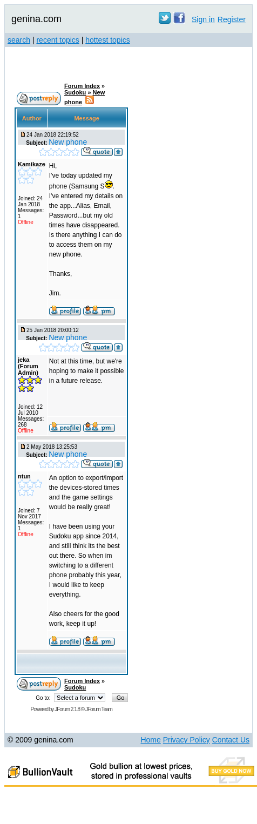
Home (150, 739)
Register (232, 19)
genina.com (36, 18)
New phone (68, 142)
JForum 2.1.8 (67, 709)
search (19, 40)
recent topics (57, 40)
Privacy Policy (186, 739)
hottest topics (107, 40)
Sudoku (75, 92)
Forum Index (82, 86)
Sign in (203, 19)
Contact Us (230, 739)
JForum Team (98, 709)
